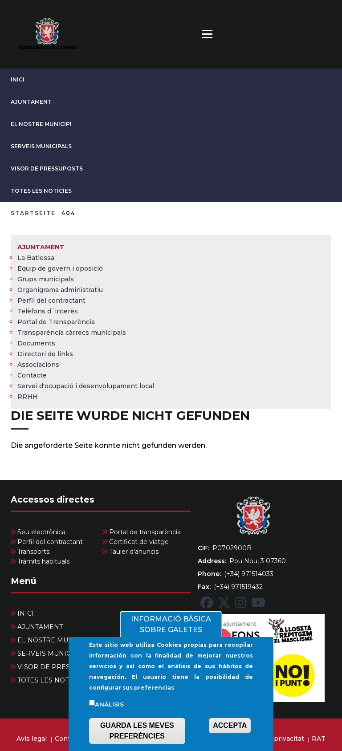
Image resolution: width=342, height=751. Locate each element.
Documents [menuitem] (36, 343)
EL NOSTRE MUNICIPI (41, 124)
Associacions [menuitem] (38, 365)
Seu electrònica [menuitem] (41, 532)
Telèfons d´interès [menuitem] (47, 311)
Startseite (33, 213)
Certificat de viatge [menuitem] (139, 542)
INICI (17, 79)
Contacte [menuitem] (32, 375)
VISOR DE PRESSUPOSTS (47, 168)
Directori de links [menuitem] (45, 354)
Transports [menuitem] (33, 551)
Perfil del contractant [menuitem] (51, 300)
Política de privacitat (271, 739)
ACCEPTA (230, 725)
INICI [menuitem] (25, 613)
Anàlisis (109, 704)
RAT (319, 739)
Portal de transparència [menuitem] (145, 532)
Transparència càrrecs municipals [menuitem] (71, 333)
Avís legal (31, 739)
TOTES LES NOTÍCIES (41, 190)
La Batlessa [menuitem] (35, 258)
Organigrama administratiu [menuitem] (60, 290)
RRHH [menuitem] (27, 397)
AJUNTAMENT (31, 101)
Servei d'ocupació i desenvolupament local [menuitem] (85, 386)
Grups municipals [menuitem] (45, 279)
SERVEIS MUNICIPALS (41, 146)
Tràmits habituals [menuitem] (43, 561)
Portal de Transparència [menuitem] (56, 322)
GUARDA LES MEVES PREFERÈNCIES (137, 731)
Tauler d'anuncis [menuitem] (134, 551)
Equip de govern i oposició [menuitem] (60, 268)
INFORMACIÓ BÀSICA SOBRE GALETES (171, 624)
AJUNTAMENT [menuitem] (41, 247)
